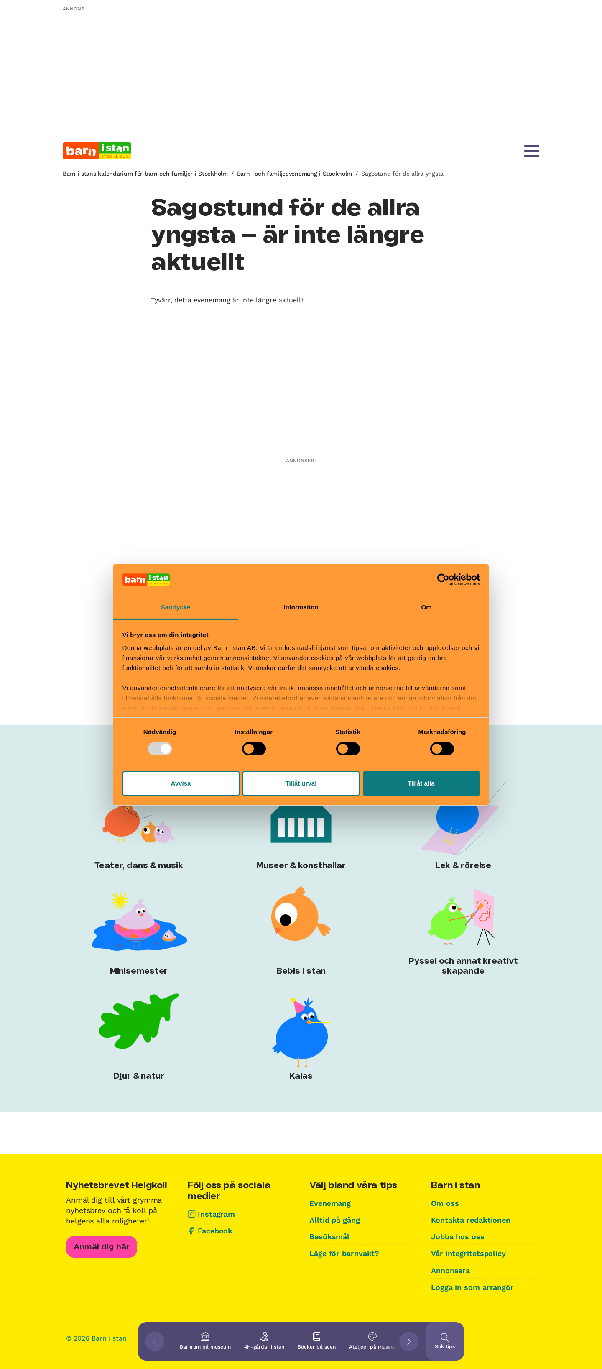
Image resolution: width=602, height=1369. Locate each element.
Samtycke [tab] (176, 607)
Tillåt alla (421, 783)
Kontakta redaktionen (470, 1219)
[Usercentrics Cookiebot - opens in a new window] (443, 579)
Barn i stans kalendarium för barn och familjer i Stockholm (145, 173)
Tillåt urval (301, 783)
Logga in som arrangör (472, 1287)
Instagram (216, 1214)
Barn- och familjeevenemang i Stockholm (294, 173)
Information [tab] (301, 607)
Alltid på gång (334, 1219)
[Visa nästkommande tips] (408, 1341)
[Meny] (531, 151)
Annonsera (450, 1270)
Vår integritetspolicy (468, 1253)
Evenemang (330, 1203)
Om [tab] (426, 607)
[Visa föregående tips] (154, 1341)
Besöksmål (329, 1236)
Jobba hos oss (458, 1236)
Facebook (215, 1230)
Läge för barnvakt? (344, 1253)
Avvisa (181, 783)
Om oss (445, 1203)
